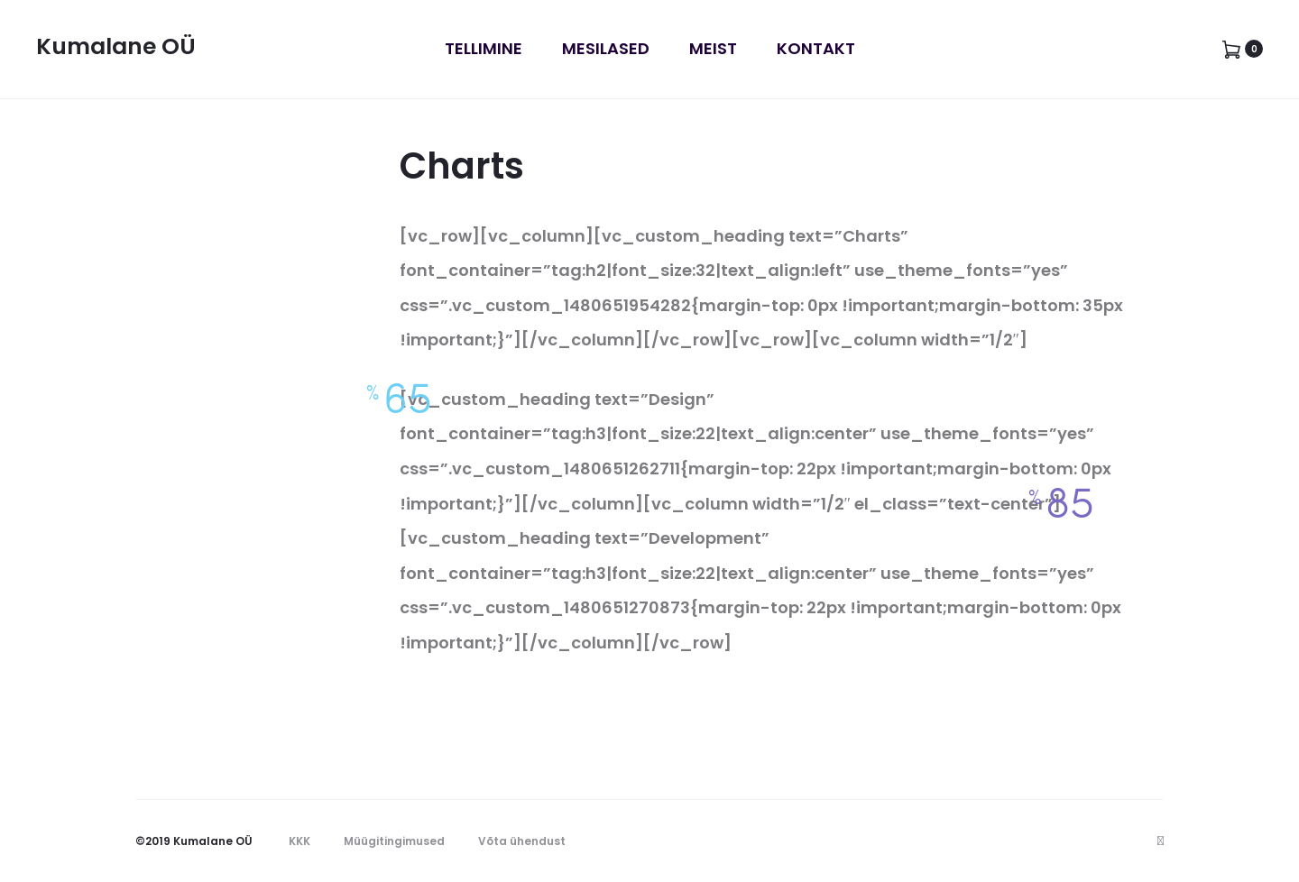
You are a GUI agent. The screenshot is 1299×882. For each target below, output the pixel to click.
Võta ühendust (522, 841)
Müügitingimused (394, 841)
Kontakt (816, 48)
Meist (713, 48)
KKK (299, 841)
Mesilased (606, 48)
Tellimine (483, 48)
